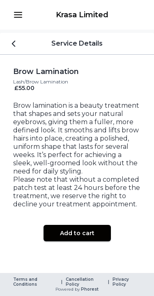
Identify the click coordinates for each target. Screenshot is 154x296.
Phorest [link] (89, 289)
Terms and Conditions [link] (26, 282)
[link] (82, 15)
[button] (18, 14)
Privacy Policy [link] (121, 282)
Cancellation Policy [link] (80, 282)
